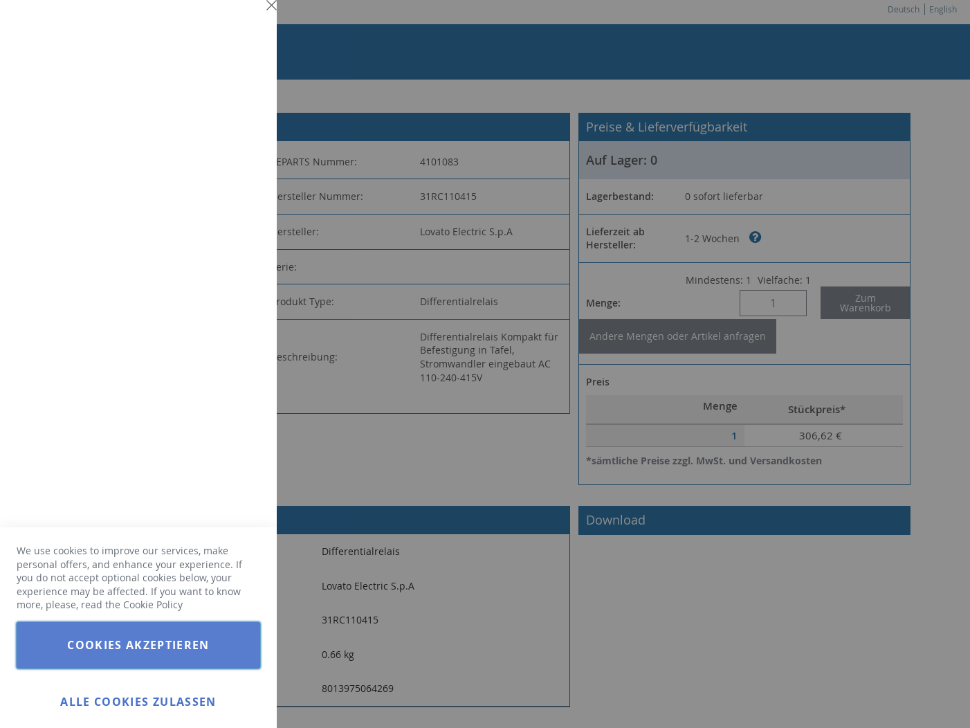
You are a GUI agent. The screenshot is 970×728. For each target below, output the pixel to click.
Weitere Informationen (210, 121)
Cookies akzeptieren (138, 645)
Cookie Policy (153, 604)
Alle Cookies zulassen (138, 701)
